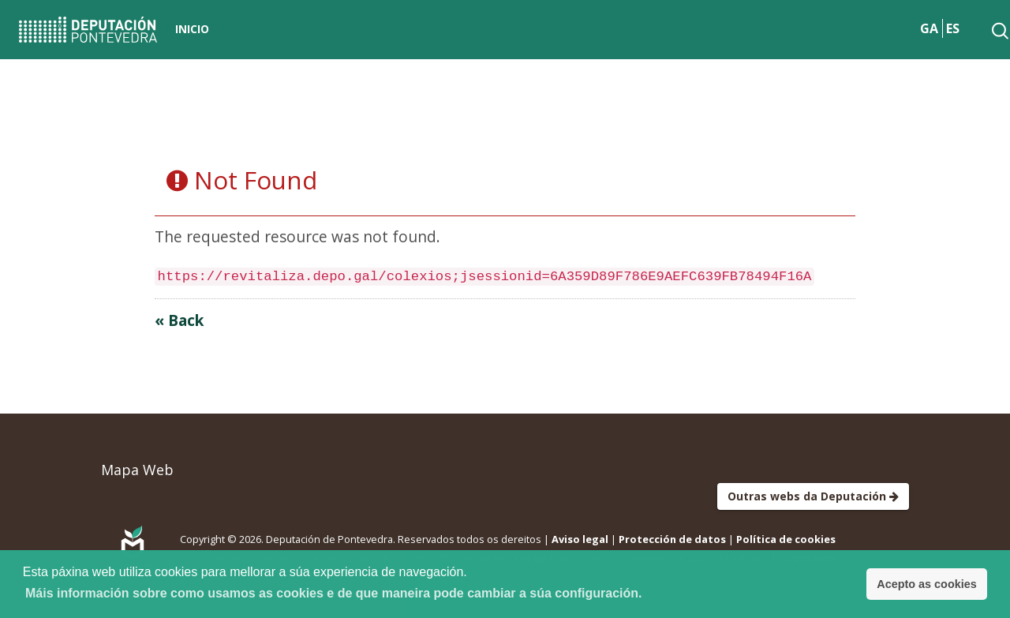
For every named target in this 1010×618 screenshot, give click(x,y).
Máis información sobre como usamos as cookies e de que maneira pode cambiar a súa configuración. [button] (333, 593)
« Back (179, 320)
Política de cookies (786, 539)
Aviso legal (580, 539)
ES (953, 28)
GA (929, 28)
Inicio (192, 28)
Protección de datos (672, 539)
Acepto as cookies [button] (926, 584)
